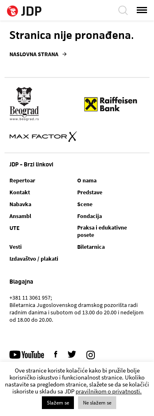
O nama (87, 180)
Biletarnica (91, 246)
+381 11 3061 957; (30, 297)
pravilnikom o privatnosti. (109, 391)
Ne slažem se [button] (97, 402)
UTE (14, 228)
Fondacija (89, 216)
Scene (84, 204)
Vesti (15, 246)
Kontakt (19, 192)
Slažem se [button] (58, 402)
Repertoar (22, 180)
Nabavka (20, 204)
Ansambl (20, 216)
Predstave (89, 192)
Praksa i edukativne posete (102, 231)
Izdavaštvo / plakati (33, 258)
